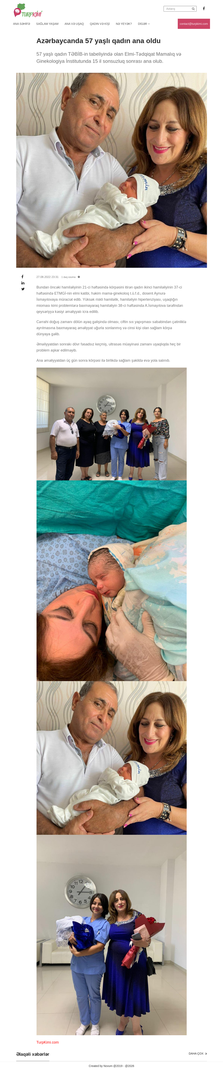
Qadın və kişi (100, 23)
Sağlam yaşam (47, 23)
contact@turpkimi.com (194, 23)
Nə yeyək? (124, 23)
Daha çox (198, 1053)
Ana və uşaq (74, 23)
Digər (144, 23)
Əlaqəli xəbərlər (32, 1054)
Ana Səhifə (21, 23)
